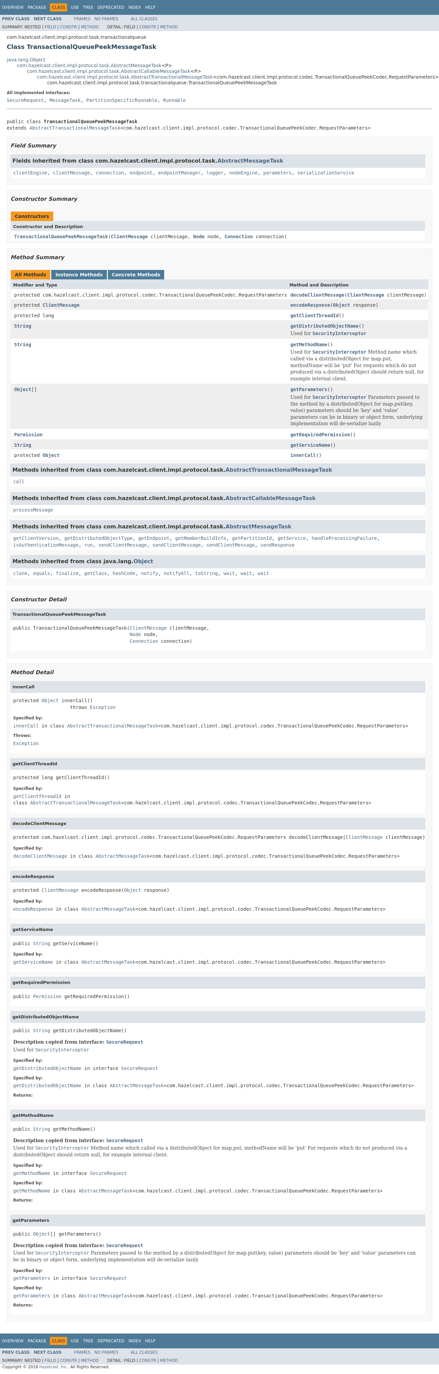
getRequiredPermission (320, 434)
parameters (277, 172)
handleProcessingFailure (344, 538)
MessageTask (65, 100)
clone (20, 573)
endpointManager (179, 172)
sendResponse (277, 545)
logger (215, 172)
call (19, 481)
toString (206, 573)
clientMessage (71, 172)
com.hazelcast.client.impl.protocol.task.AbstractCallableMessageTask (109, 71)
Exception (103, 707)
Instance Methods (79, 274)
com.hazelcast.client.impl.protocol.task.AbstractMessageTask (89, 65)
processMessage (33, 510)
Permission (28, 434)
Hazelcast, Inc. (53, 1367)
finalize (67, 573)
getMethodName (308, 344)
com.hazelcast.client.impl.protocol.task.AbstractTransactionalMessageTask (125, 77)
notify (149, 573)
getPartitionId (252, 538)
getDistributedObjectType (98, 538)
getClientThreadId (314, 315)
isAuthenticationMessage (46, 545)
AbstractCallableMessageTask (271, 498)
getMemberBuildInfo (200, 538)
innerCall (303, 455)
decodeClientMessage (317, 295)
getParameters (308, 389)
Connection (239, 236)
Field (50, 27)
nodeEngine (243, 172)
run (88, 545)
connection (109, 172)
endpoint (141, 172)
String (22, 326)
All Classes (144, 19)
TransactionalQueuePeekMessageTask (61, 236)
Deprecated (110, 7)
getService (291, 538)
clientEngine (30, 172)
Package (37, 7)
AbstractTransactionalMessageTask (74, 128)
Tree (88, 7)
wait (229, 573)
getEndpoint (154, 538)
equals (41, 573)
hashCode (124, 573)
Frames (82, 19)
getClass (95, 573)
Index (134, 7)
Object (341, 305)
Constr (68, 27)
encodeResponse (310, 305)
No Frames (106, 19)
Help (150, 7)
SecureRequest (25, 100)
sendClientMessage (122, 545)
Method (90, 27)
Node (199, 236)
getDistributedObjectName (324, 326)
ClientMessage (129, 236)
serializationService (325, 172)
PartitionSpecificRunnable (121, 100)
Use (75, 7)
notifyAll (176, 573)
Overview (13, 7)
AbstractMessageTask (250, 161)
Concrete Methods (136, 274)
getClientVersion (36, 538)
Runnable (174, 100)
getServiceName (310, 445)
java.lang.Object (26, 59)
